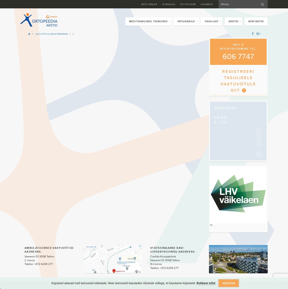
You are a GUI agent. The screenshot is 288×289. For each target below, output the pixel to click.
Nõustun (229, 283)
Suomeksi (207, 4)
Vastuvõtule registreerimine (51, 34)
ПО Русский (188, 4)
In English (168, 4)
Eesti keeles (149, 4)
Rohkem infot (206, 283)
